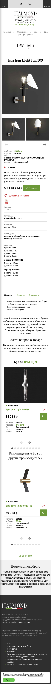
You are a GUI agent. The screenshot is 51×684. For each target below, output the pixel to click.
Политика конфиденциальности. (16, 622)
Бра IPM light (25, 555)
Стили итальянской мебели (19, 646)
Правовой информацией (35, 676)
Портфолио (12, 649)
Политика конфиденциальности (21, 656)
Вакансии (11, 651)
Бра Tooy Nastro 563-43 (19, 505)
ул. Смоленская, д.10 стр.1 (25, 25)
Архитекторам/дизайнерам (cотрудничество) (27, 654)
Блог (9, 643)
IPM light (18, 151)
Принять (8, 680)
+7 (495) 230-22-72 (25, 20)
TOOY (18, 521)
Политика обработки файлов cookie (22, 664)
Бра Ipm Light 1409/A (18, 409)
